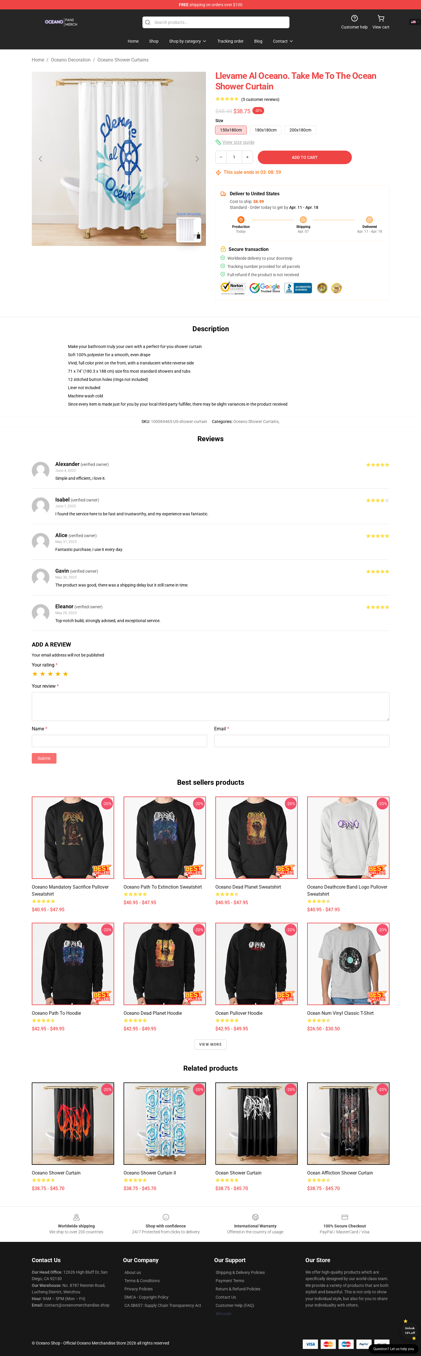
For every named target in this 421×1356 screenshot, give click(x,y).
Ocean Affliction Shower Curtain (340, 1173)
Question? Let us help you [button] (393, 1349)
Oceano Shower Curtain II (150, 1173)
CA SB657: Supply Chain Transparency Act (162, 1305)
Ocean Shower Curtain (238, 1173)
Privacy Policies (138, 1289)
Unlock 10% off (410, 1331)
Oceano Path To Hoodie (56, 1013)
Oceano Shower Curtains (123, 60)
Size (219, 120)
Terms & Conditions (142, 1280)
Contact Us (226, 1297)
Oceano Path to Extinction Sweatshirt (163, 887)
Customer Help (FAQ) (235, 1305)
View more (210, 1044)
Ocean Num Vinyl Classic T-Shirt (340, 1013)
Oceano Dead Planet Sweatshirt (248, 887)
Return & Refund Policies (238, 1289)
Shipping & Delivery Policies (240, 1272)
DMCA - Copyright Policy (146, 1297)
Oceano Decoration (71, 60)
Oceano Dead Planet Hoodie (153, 1013)
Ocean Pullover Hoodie (238, 1013)
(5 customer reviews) (260, 99)
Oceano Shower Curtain (56, 1173)
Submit (44, 758)
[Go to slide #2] (134, 260)
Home (38, 60)
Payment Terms (230, 1280)
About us (132, 1272)
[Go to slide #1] (103, 260)
